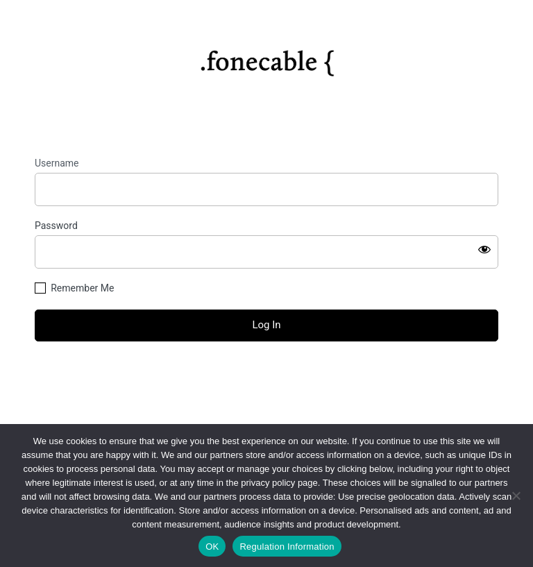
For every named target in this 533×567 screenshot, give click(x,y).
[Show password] (484, 249)
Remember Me (82, 288)
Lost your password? (266, 378)
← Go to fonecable (266, 403)
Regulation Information (286, 546)
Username (57, 163)
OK (212, 546)
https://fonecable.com (267, 57)
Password (56, 225)
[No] (516, 495)
